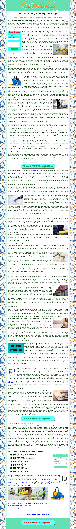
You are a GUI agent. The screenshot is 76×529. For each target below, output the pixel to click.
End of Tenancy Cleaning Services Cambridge (25, 451)
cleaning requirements (25, 381)
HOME (50, 10)
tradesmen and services (23, 485)
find (12, 425)
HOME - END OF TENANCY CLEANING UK (38, 514)
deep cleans (47, 372)
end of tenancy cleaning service (44, 39)
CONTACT (60, 10)
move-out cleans (15, 318)
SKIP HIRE (57, 479)
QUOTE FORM (10, 382)
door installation (42, 478)
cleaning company (26, 332)
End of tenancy (12, 170)
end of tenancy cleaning (61, 179)
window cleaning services (23, 481)
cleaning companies (20, 441)
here (46, 503)
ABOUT (57, 10)
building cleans (45, 482)
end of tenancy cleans (30, 372)
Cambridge (33, 170)
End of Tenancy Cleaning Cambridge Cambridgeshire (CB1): (23, 20)
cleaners (40, 177)
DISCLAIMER (65, 10)
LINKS (53, 10)
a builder (43, 479)
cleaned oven (17, 236)
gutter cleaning (31, 483)
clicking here (44, 445)
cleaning (66, 310)
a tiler (41, 481)
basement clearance (26, 479)
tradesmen (43, 476)
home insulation (26, 482)
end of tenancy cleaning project (54, 447)
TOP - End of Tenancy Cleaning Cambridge (19, 508)
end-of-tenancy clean (13, 125)
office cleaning (49, 483)
